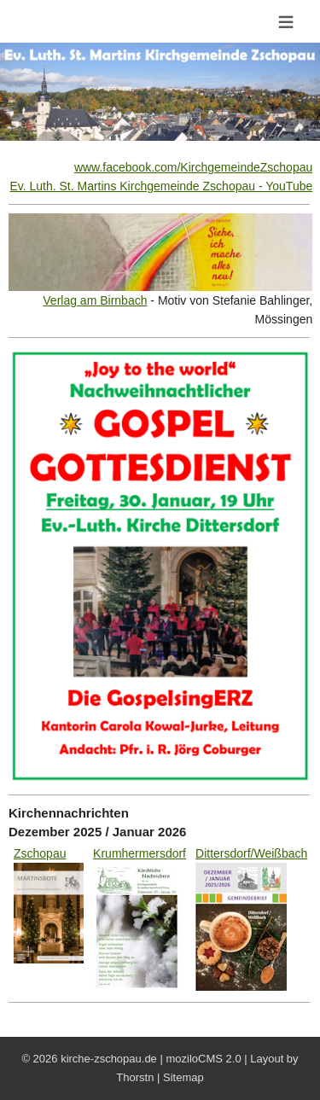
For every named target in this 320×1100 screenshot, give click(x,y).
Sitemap (183, 1077)
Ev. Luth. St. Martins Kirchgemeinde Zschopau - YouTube (160, 186)
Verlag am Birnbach (95, 300)
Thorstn (135, 1077)
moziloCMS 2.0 (203, 1058)
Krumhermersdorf (139, 853)
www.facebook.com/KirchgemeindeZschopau (193, 167)
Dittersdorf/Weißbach (251, 853)
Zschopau (40, 853)
